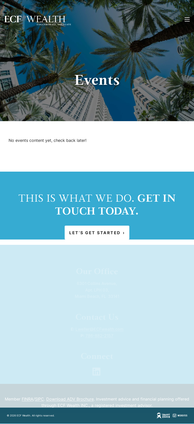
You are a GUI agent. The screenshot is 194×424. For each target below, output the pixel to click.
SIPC (39, 403)
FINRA (27, 403)
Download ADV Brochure (70, 403)
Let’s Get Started (97, 232)
